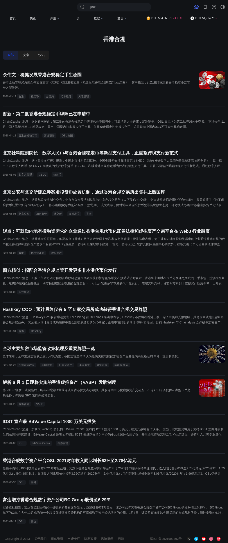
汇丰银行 (66, 96)
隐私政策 (90, 539)
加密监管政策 (26, 365)
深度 (54, 18)
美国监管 (84, 365)
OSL (21, 482)
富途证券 (49, 135)
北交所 (58, 213)
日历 (77, 18)
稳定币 (35, 96)
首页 (13, 18)
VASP (39, 404)
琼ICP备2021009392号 (166, 539)
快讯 (33, 18)
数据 (98, 18)
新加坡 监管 (121, 365)
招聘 (121, 539)
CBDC (42, 174)
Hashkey (36, 331)
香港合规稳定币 (28, 135)
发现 (122, 18)
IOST (22, 443)
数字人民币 (25, 174)
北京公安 (24, 213)
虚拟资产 (56, 252)
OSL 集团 (67, 135)
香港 (21, 96)
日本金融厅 (65, 365)
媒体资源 (57, 539)
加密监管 (41, 213)
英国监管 (46, 365)
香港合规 (102, 365)
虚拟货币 (74, 213)
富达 (33, 521)
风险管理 (83, 96)
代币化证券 (37, 252)
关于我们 (40, 539)
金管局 (50, 96)
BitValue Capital (41, 443)
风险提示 (107, 539)
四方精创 (24, 292)
